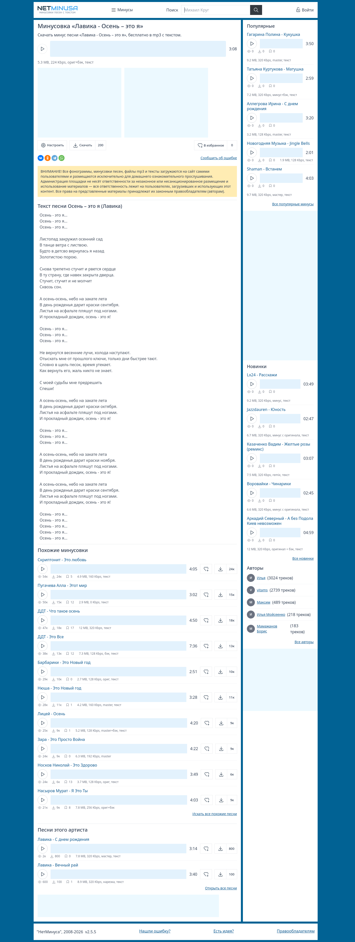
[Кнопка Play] (42, 49)
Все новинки (303, 558)
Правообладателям (296, 931)
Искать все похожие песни (214, 814)
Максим (263, 602)
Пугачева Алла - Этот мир (62, 585)
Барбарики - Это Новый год (64, 662)
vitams (262, 590)
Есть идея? (223, 931)
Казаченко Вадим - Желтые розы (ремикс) (278, 447)
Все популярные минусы (293, 204)
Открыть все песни (221, 888)
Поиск (172, 10)
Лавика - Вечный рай (58, 865)
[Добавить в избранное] (215, 145)
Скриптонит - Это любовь (62, 559)
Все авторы (304, 642)
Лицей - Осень (51, 713)
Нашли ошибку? (154, 931)
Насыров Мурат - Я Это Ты (63, 790)
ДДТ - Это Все (51, 636)
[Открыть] (226, 569)
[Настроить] (52, 145)
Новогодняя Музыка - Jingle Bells (278, 143)
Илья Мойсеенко (271, 614)
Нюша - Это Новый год (59, 688)
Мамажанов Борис (267, 628)
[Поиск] (215, 10)
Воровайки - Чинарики (269, 483)
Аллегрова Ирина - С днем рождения (272, 106)
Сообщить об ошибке (219, 158)
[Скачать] (88, 145)
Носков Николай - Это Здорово (67, 765)
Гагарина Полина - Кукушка (273, 34)
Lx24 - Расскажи (262, 374)
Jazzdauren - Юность (266, 409)
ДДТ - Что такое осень (59, 611)
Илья (261, 577)
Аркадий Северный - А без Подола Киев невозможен (280, 521)
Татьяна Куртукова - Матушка (275, 69)
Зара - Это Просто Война (61, 739)
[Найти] (256, 10)
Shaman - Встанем (264, 168)
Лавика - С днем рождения (63, 839)
